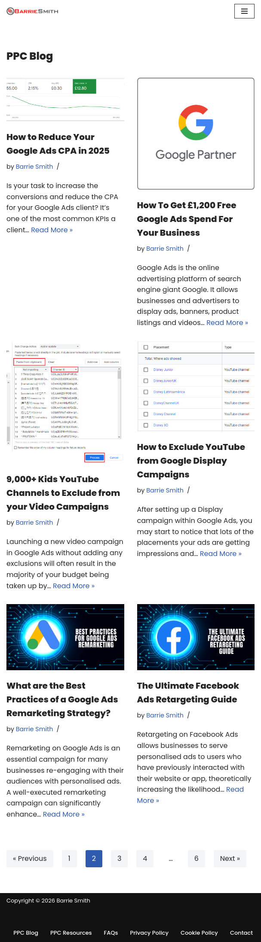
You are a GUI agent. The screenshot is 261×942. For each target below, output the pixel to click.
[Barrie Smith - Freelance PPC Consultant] (32, 11)
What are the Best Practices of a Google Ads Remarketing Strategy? (62, 699)
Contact (241, 933)
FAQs (111, 933)
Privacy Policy (149, 933)
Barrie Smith (34, 166)
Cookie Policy (199, 933)
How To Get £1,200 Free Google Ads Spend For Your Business (186, 219)
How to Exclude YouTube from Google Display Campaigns (191, 460)
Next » (230, 858)
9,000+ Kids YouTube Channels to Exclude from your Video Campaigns (63, 493)
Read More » (52, 230)
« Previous (30, 858)
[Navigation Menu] (244, 11)
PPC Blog (25, 933)
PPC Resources (71, 933)
